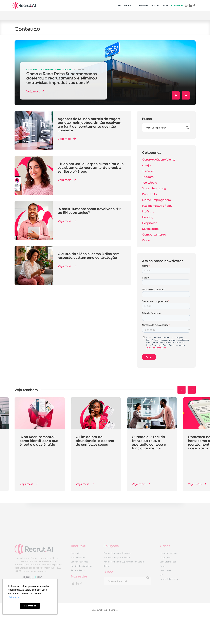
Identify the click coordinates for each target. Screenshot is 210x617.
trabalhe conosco (148, 5)
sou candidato (126, 5)
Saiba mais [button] (14, 597)
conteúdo (177, 5)
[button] (176, 95)
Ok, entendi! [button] (30, 605)
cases (164, 5)
